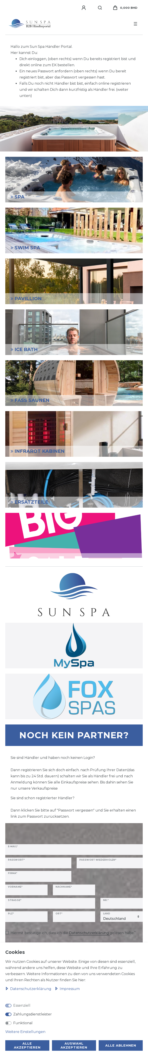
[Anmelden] (84, 8)
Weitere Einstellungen (25, 1032)
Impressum (67, 989)
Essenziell (21, 1005)
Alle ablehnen (120, 1045)
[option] (74, 129)
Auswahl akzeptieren (74, 1045)
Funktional (23, 1023)
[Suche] (100, 8)
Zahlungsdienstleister (32, 1014)
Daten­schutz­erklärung (28, 989)
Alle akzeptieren (27, 1045)
